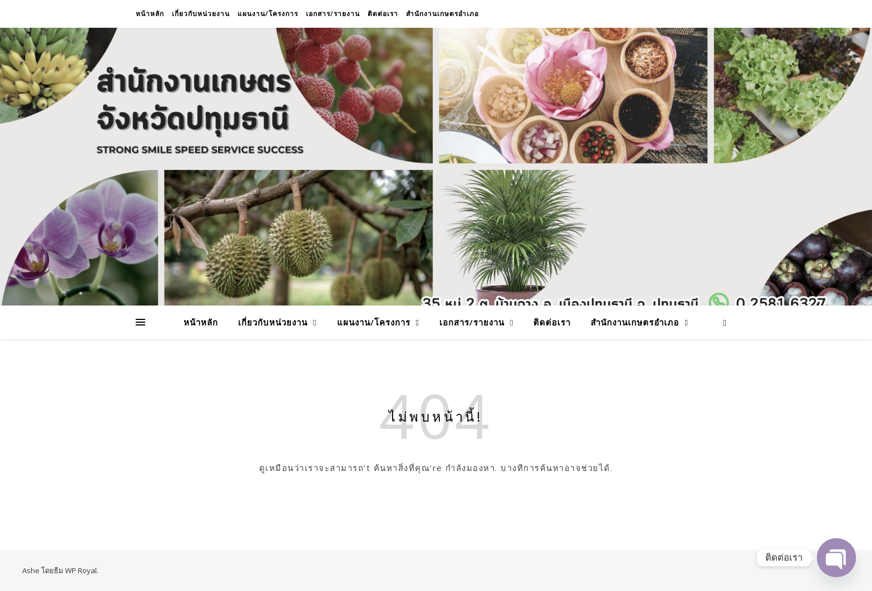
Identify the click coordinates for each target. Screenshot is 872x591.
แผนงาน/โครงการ (267, 13)
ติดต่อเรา (383, 13)
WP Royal (81, 570)
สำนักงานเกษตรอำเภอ (442, 13)
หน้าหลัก (150, 13)
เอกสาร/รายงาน (333, 13)
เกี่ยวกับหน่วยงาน (201, 13)
